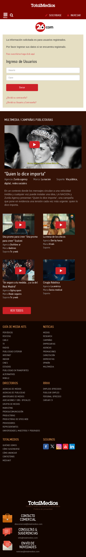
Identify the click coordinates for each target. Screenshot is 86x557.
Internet (7, 355)
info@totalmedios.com (28, 538)
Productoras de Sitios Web (15, 419)
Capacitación (49, 355)
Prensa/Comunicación (13, 411)
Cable (5, 340)
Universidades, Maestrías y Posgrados (21, 430)
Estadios (7, 366)
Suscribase (53, 15)
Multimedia (48, 366)
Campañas (47, 340)
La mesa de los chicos (54, 236)
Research (47, 336)
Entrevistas (48, 359)
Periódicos (8, 332)
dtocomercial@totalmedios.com (28, 524)
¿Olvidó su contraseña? (16, 97)
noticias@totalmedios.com (27, 551)
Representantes (10, 426)
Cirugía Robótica (51, 282)
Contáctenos (8, 456)
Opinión (46, 362)
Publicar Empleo (51, 392)
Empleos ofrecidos (52, 389)
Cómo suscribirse (11, 449)
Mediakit (7, 460)
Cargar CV (48, 400)
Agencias (47, 347)
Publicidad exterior (12, 351)
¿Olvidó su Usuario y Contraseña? (21, 102)
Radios (6, 347)
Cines (5, 362)
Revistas (7, 336)
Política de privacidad (43, 509)
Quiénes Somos (10, 445)
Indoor (6, 359)
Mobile (6, 378)
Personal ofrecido (52, 396)
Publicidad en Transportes (16, 370)
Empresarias (49, 343)
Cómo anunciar (10, 452)
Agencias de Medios (12, 389)
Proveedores (9, 423)
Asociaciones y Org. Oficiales (16, 400)
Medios (46, 332)
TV (4, 343)
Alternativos (9, 374)
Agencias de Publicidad (14, 392)
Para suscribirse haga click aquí (20, 53)
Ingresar (74, 15)
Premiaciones (49, 351)
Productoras (9, 415)
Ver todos (16, 310)
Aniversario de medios (13, 396)
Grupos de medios (11, 404)
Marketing (8, 408)
